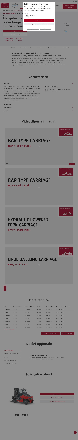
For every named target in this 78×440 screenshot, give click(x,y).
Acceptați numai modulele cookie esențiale (39, 24)
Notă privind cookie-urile (45, 29)
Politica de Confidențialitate (33, 29)
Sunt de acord (39, 20)
